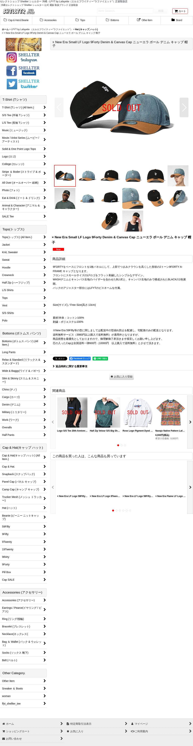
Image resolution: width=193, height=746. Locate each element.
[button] (59, 107)
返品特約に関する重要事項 (70, 366)
